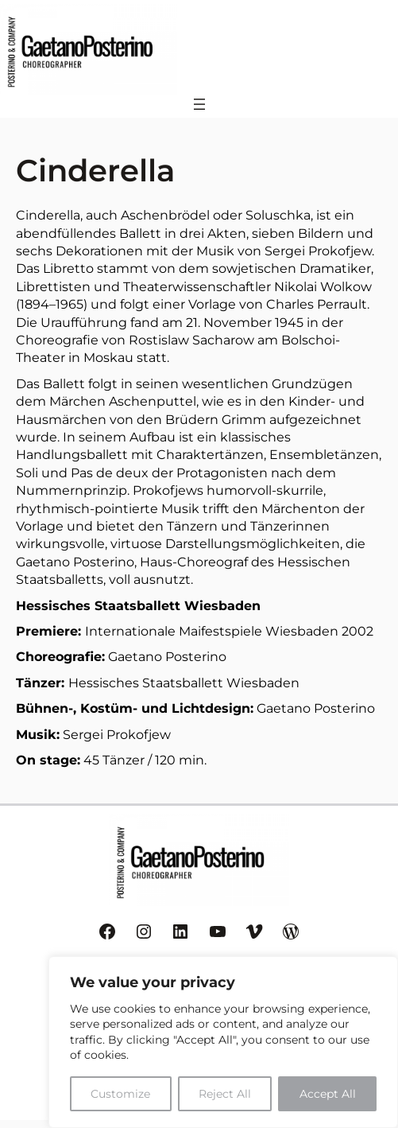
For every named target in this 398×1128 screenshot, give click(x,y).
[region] (223, 1042)
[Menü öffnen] (199, 104)
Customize (120, 1094)
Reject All (225, 1094)
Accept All (327, 1094)
